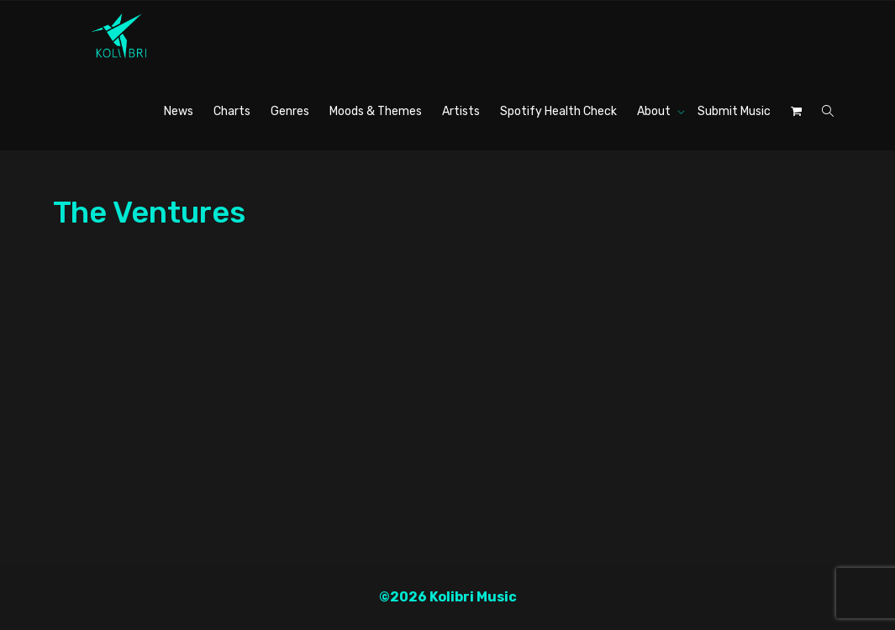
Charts (231, 111)
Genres (290, 111)
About (655, 111)
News (178, 111)
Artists (461, 111)
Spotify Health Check (558, 111)
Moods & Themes (375, 111)
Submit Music (734, 111)
